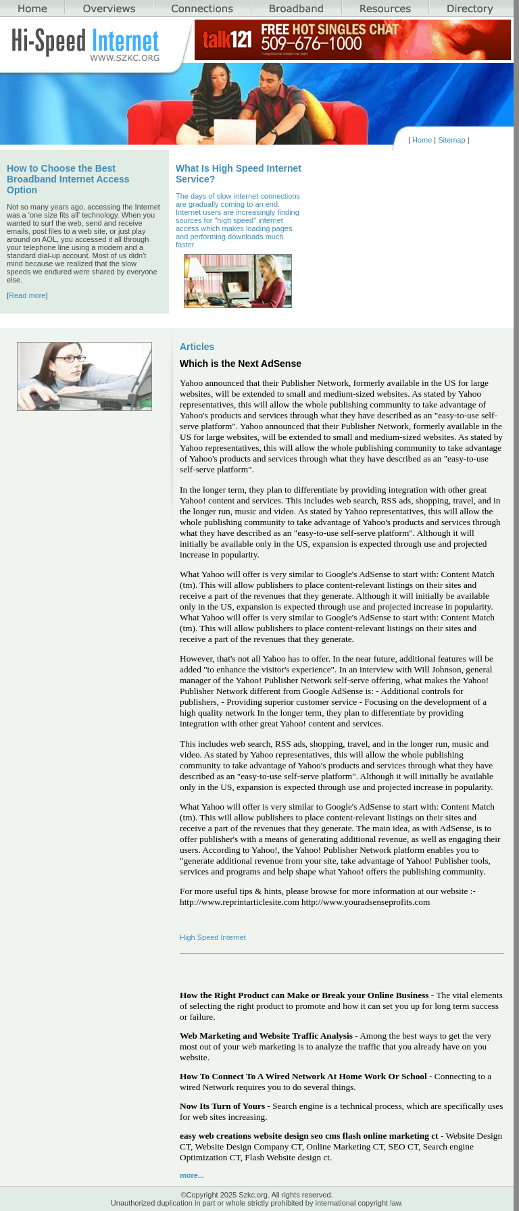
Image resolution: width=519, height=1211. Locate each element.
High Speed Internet (213, 937)
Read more (27, 295)
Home (422, 140)
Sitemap (451, 140)
